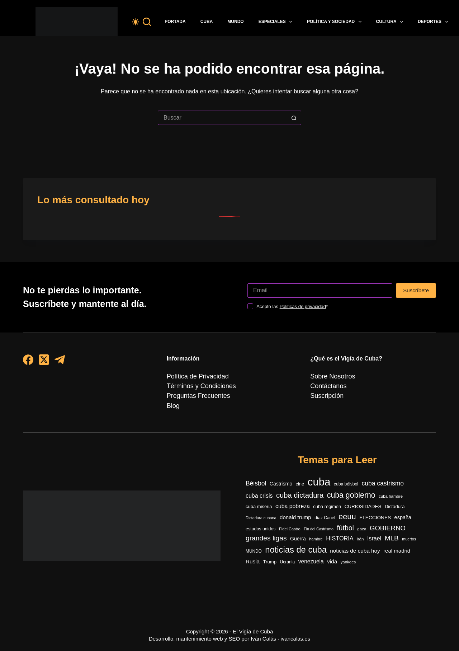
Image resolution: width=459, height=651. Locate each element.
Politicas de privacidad (303, 296)
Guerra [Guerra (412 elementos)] (298, 536)
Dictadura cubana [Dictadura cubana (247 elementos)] (261, 513)
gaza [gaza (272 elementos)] (361, 525)
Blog (172, 396)
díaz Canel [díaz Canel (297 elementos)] (324, 512)
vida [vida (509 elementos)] (332, 561)
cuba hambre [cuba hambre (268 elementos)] (391, 489)
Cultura (391, 22)
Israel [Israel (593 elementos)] (374, 536)
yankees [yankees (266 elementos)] (348, 562)
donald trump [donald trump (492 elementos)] (295, 512)
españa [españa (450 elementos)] (402, 512)
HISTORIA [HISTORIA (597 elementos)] (339, 536)
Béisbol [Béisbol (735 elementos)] (256, 474)
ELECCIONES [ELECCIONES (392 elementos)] (375, 512)
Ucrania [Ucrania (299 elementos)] (287, 561)
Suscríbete (416, 280)
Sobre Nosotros (330, 366)
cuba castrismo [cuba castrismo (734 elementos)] (383, 474)
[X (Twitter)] (44, 349)
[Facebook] (28, 349)
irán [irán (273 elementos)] (360, 536)
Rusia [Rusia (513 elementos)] (253, 561)
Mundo (235, 21)
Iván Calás (263, 639)
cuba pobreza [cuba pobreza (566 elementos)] (292, 500)
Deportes (434, 22)
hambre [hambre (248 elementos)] (316, 537)
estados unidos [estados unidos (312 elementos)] (261, 525)
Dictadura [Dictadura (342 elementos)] (395, 500)
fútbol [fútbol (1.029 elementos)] (345, 524)
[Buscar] (147, 22)
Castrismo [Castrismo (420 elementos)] (281, 475)
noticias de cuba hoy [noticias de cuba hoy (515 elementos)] (355, 550)
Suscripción (325, 386)
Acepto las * (292, 296)
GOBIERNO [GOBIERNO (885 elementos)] (388, 524)
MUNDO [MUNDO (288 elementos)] (254, 550)
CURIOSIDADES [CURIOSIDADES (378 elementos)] (363, 500)
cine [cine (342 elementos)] (300, 475)
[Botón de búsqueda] (294, 118)
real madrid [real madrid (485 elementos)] (396, 550)
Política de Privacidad (194, 366)
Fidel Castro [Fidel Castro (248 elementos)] (290, 525)
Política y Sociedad (335, 22)
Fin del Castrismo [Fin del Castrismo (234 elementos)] (318, 525)
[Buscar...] (222, 118)
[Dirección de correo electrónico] (319, 280)
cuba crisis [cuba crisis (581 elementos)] (259, 489)
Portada (175, 21)
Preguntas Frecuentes (195, 386)
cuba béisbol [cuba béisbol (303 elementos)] (346, 475)
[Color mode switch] (135, 21)
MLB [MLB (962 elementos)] (392, 536)
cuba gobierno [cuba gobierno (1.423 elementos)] (351, 488)
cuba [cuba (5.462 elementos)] (319, 473)
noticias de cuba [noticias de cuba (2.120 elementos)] (296, 549)
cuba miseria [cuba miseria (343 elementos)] (259, 500)
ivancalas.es (296, 639)
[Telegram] (60, 349)
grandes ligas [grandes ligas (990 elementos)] (266, 536)
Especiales (277, 22)
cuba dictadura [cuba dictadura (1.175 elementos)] (299, 488)
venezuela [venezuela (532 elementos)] (311, 561)
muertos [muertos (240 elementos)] (409, 537)
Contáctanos (326, 376)
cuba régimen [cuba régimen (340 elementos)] (327, 500)
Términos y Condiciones (197, 376)
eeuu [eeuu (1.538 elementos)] (347, 511)
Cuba (206, 21)
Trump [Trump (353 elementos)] (269, 561)
